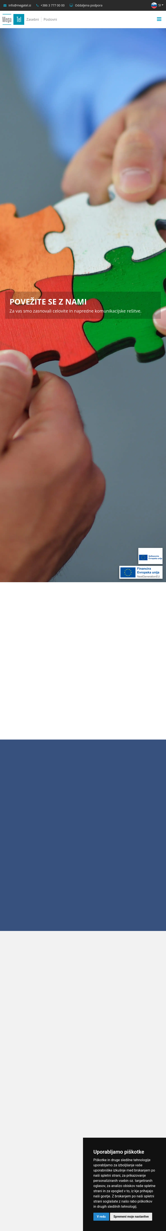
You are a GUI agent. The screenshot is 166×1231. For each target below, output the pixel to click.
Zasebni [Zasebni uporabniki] (32, 19)
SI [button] (156, 5)
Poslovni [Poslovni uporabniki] (50, 19)
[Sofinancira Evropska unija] (150, 556)
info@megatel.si (20, 5)
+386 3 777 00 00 (53, 5)
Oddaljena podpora (88, 5)
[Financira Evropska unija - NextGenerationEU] (141, 572)
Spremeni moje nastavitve (131, 1216)
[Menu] (159, 19)
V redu (101, 1216)
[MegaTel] (13, 19)
